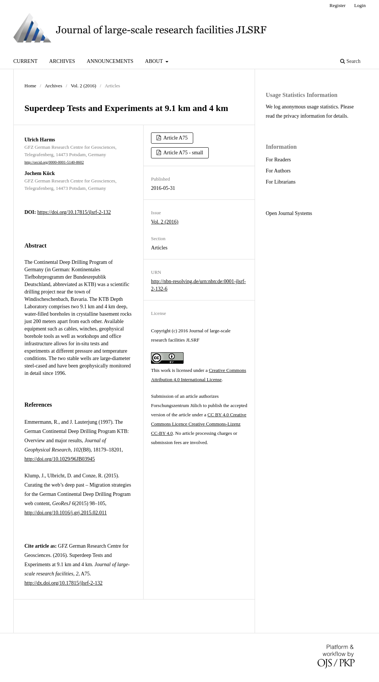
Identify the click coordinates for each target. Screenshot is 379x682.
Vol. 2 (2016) (83, 85)
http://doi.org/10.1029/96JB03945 (59, 459)
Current (25, 61)
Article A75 (175, 138)
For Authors (278, 171)
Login (360, 5)
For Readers (278, 159)
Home (30, 85)
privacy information (304, 116)
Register (337, 5)
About (154, 61)
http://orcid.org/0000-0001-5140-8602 (54, 162)
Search (350, 61)
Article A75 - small (182, 152)
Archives (62, 61)
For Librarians (280, 182)
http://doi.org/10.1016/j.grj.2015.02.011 (65, 512)
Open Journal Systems (289, 213)
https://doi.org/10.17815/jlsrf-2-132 (74, 212)
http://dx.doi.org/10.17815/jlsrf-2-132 (63, 583)
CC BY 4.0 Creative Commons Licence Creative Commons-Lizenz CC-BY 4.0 (198, 424)
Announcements (110, 61)
